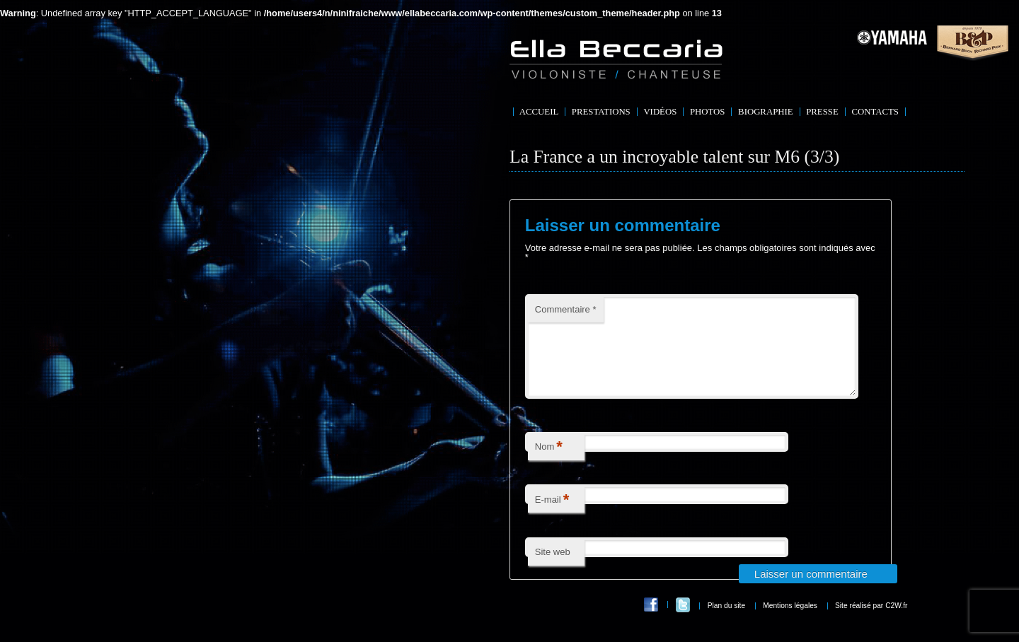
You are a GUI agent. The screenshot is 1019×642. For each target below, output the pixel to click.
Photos (707, 112)
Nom (549, 464)
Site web (552, 569)
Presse (822, 112)
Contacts (875, 112)
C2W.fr (896, 622)
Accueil (538, 112)
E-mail (552, 517)
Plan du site (726, 622)
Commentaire (566, 309)
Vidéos (660, 112)
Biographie (765, 112)
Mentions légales (790, 622)
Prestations (601, 112)
